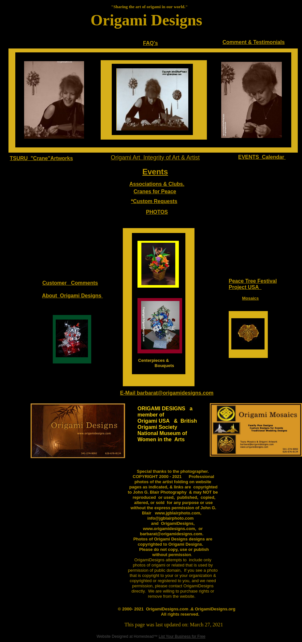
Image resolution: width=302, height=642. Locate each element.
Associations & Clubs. (156, 184)
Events (155, 171)
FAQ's (150, 43)
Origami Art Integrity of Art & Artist (155, 157)
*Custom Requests (154, 201)
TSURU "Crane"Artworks (41, 158)
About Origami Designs (71, 295)
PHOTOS (157, 212)
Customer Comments (70, 283)
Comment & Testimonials (254, 42)
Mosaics (250, 298)
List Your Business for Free (182, 636)
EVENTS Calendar (262, 157)
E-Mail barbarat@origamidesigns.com (167, 393)
